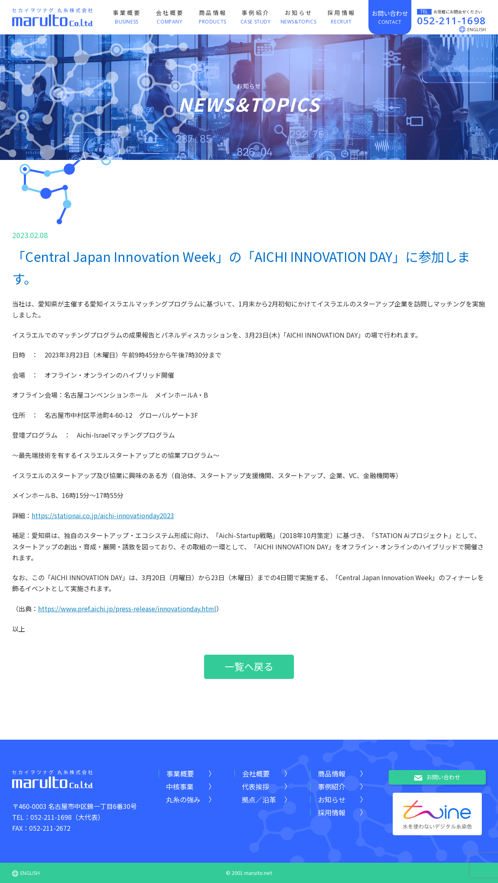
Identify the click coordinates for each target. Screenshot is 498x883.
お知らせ (331, 799)
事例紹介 (331, 786)
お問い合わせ (437, 777)
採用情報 (331, 812)
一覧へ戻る (249, 666)
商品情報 (331, 773)
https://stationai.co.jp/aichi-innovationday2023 (103, 515)
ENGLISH (26, 873)
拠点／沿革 (259, 799)
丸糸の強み (183, 799)
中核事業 (180, 786)
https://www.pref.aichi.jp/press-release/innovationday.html (127, 608)
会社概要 (256, 773)
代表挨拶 (255, 786)
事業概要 (180, 773)
